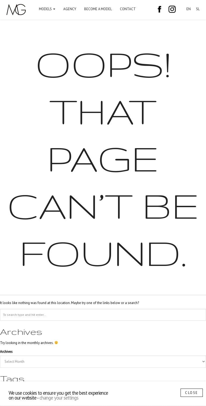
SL (198, 9)
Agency (69, 9)
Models (47, 9)
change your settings (58, 397)
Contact (128, 9)
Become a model (98, 9)
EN (188, 9)
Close (191, 392)
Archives (6, 351)
